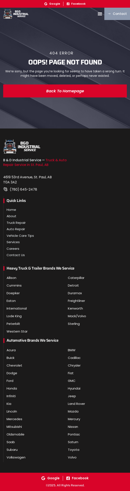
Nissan (73, 426)
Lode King (14, 316)
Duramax (75, 293)
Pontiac (74, 434)
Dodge (12, 373)
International (17, 308)
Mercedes (14, 419)
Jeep (72, 396)
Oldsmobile (15, 434)
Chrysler (74, 365)
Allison (11, 277)
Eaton (11, 300)
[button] (99, 13)
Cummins (14, 285)
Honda (12, 388)
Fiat (71, 373)
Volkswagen (16, 457)
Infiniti (11, 396)
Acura (11, 350)
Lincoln (12, 411)
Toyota (73, 449)
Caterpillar (76, 277)
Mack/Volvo (77, 316)
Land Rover (76, 403)
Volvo (72, 457)
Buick (10, 357)
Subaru (12, 449)
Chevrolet (14, 365)
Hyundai (74, 388)
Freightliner (76, 300)
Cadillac (74, 357)
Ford (10, 380)
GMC (71, 380)
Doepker (13, 293)
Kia (9, 403)
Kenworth (75, 308)
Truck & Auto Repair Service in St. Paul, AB (35, 162)
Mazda (73, 411)
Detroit (73, 285)
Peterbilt (13, 323)
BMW (71, 350)
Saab (11, 442)
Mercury (74, 419)
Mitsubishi (14, 426)
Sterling (74, 323)
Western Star (17, 331)
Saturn (73, 442)
